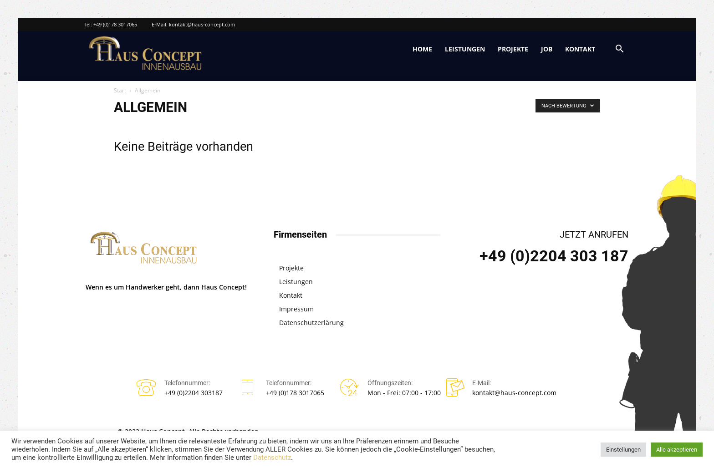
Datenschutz (272, 457)
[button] (619, 50)
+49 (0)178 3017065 (115, 24)
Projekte (513, 49)
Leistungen (465, 49)
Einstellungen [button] (623, 449)
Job (546, 49)
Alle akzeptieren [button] (676, 449)
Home (422, 49)
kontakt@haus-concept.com (202, 24)
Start (120, 90)
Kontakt (580, 49)
